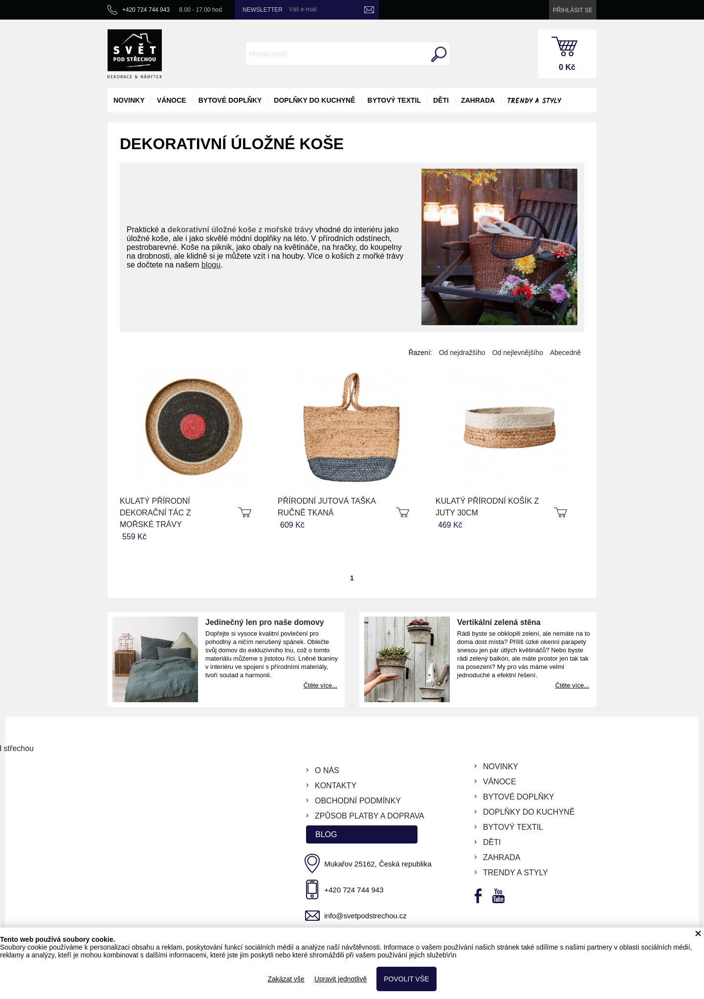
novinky (129, 100)
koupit (246, 513)
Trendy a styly (534, 101)
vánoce (171, 100)
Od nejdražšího (462, 352)
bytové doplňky (230, 100)
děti (441, 100)
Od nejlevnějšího (517, 352)
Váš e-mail (303, 9)
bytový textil (394, 100)
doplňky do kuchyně (314, 100)
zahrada (478, 100)
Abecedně (565, 352)
